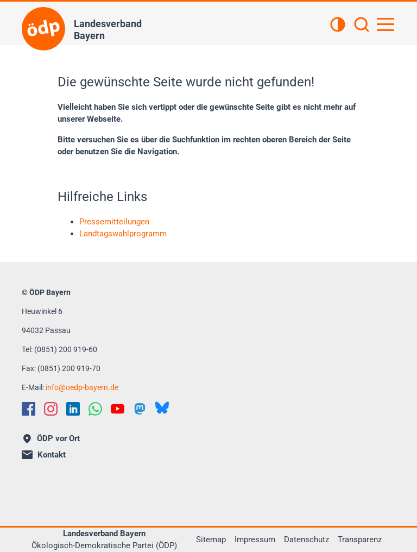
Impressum (255, 539)
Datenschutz (306, 539)
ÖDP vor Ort (51, 438)
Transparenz (360, 539)
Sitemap (211, 539)
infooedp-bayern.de (82, 387)
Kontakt (44, 455)
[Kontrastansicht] (338, 25)
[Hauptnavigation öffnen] (385, 24)
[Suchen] (361, 25)
